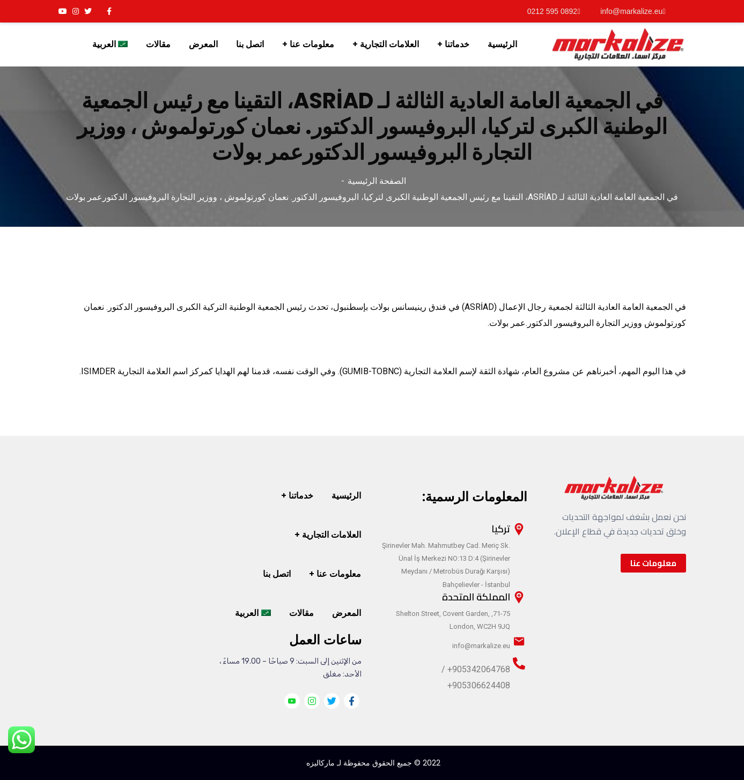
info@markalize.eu (632, 11)
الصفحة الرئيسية (377, 181)
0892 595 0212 (553, 11)
